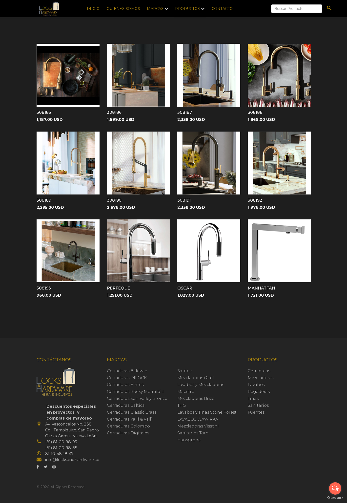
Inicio (93, 8)
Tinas (253, 398)
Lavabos (256, 384)
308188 (255, 112)
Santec (184, 370)
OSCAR (184, 288)
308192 (255, 200)
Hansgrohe (189, 440)
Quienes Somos (123, 8)
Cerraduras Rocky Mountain (135, 391)
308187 (184, 112)
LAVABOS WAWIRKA (197, 419)
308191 (184, 200)
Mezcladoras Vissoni (198, 426)
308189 (44, 200)
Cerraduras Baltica (126, 405)
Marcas (155, 8)
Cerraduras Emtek (125, 384)
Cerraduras (259, 370)
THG (181, 405)
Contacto (222, 8)
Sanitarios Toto (192, 433)
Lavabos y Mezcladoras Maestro (200, 388)
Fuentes (256, 412)
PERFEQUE (118, 288)
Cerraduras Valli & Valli (129, 419)
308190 (114, 200)
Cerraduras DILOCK (127, 377)
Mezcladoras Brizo (196, 398)
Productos (187, 8)
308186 (114, 112)
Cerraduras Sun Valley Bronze (137, 398)
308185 (44, 112)
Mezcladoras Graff (195, 377)
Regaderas (259, 391)
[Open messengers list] (335, 488)
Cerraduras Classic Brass (131, 412)
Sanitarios (258, 405)
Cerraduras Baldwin (127, 370)
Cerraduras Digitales (128, 433)
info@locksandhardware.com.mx (77, 459)
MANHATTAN (261, 288)
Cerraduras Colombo (128, 426)
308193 (44, 288)
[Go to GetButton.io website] (335, 498)
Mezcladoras (260, 377)
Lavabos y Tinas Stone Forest (207, 412)
